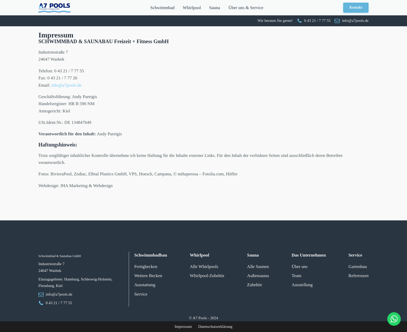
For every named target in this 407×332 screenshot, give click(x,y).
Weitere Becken (148, 275)
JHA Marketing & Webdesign (86, 185)
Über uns (299, 266)
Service (140, 294)
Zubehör (254, 284)
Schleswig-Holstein (96, 279)
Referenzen (359, 275)
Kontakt (355, 7)
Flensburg (46, 286)
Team (296, 275)
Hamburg (71, 279)
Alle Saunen (258, 266)
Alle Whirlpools (204, 266)
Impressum (183, 326)
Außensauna (258, 275)
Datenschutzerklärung (215, 326)
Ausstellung (302, 284)
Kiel (59, 286)
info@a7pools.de (66, 85)
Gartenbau (358, 266)
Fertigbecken (145, 266)
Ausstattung (144, 284)
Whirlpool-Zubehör (207, 275)
